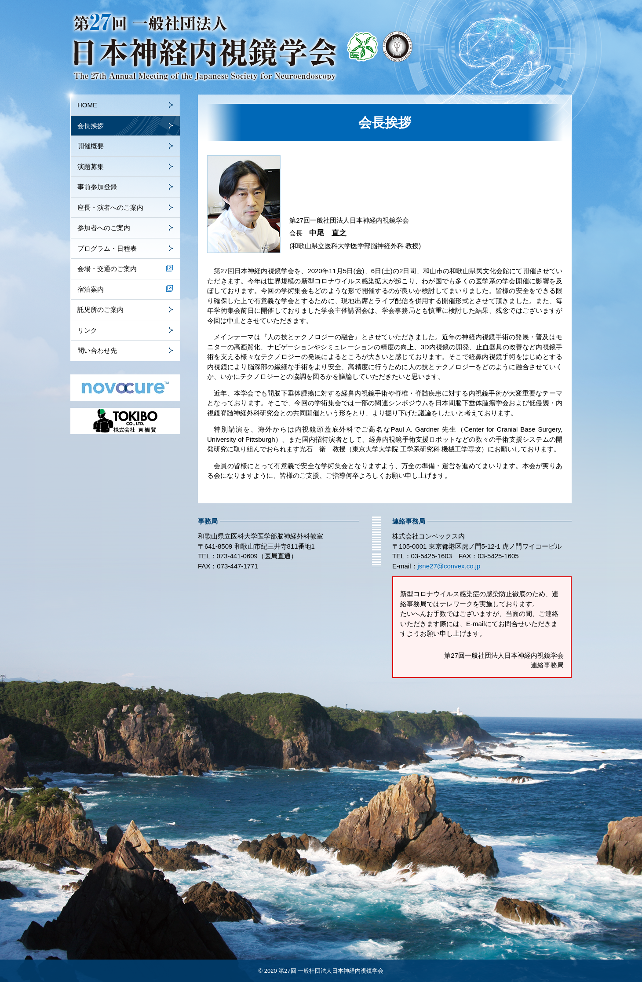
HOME (87, 105)
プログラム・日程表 (107, 248)
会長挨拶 (90, 125)
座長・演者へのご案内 (110, 207)
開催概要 (90, 146)
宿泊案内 (90, 289)
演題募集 (90, 166)
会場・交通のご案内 (107, 268)
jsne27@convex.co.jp (449, 566)
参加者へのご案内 (103, 227)
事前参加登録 (97, 187)
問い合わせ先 (97, 350)
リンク (87, 330)
